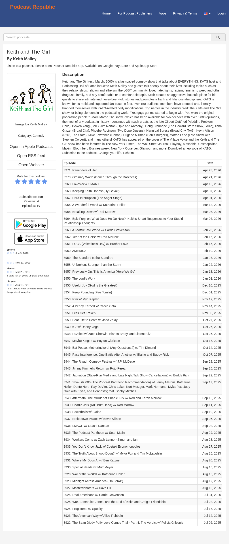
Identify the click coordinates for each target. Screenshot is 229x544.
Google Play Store (115, 66)
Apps (162, 13)
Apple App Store (146, 66)
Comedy (38, 135)
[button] (207, 13)
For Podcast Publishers (134, 13)
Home (106, 13)
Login (221, 13)
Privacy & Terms (185, 13)
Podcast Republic (32, 7)
